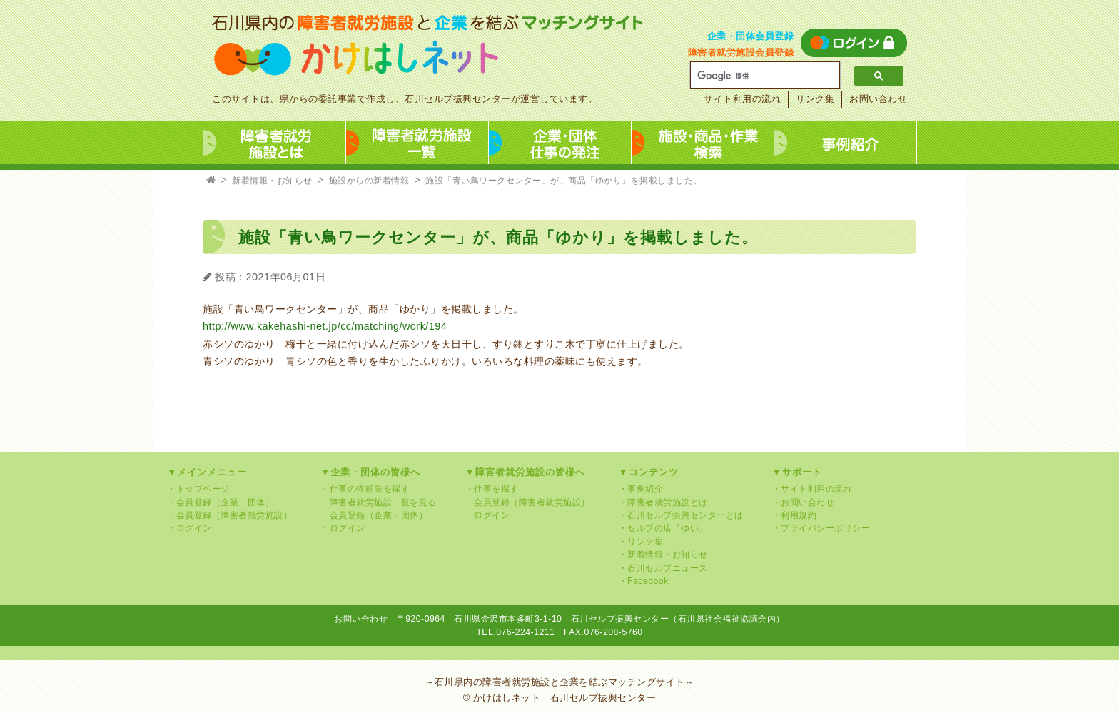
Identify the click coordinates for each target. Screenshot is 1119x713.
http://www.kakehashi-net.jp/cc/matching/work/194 (325, 326)
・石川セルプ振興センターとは (681, 515)
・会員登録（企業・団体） (220, 502)
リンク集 (815, 98)
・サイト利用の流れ (812, 489)
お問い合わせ (878, 98)
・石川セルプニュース (663, 568)
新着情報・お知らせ (272, 181)
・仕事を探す (492, 489)
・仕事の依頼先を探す (365, 489)
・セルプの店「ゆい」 (663, 528)
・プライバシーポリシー (821, 528)
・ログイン (189, 528)
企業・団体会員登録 (750, 36)
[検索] (760, 75)
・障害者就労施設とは (663, 502)
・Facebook (644, 581)
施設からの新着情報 (369, 181)
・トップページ (198, 489)
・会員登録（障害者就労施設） (229, 515)
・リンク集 (641, 542)
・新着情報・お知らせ (663, 555)
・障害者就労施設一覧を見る (378, 502)
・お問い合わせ (803, 502)
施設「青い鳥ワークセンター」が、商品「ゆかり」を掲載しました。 (563, 181)
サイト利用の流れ (742, 98)
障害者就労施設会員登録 (741, 52)
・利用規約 (794, 515)
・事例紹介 (641, 489)
